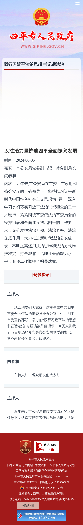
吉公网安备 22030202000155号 (44, 487)
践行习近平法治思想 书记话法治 (34, 64)
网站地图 (28, 505)
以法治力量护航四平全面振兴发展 (40, 151)
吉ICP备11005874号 (26, 482)
